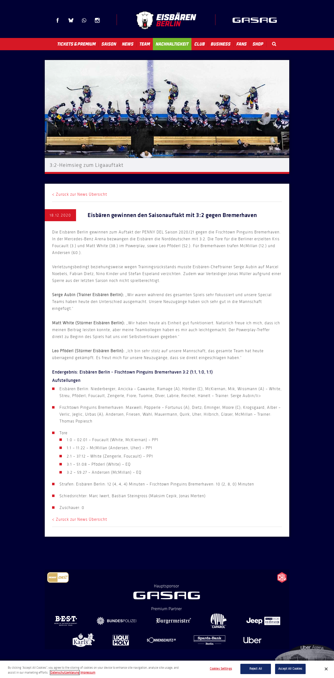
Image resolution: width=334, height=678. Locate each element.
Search (274, 43)
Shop (258, 44)
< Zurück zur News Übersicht (79, 194)
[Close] (326, 669)
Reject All (255, 669)
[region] (167, 669)
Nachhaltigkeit (172, 44)
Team (144, 44)
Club (199, 44)
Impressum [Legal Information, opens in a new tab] (87, 673)
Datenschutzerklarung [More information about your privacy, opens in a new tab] (64, 673)
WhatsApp (84, 20)
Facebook (57, 20)
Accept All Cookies (290, 669)
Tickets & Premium (76, 44)
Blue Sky (70, 20)
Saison (108, 44)
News (128, 44)
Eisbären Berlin (166, 20)
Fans (241, 44)
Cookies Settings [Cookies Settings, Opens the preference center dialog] (221, 669)
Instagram (97, 20)
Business (221, 44)
